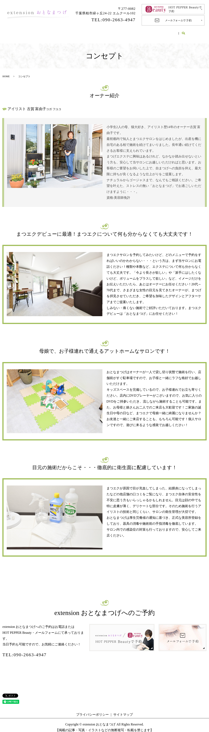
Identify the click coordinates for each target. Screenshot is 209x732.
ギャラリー (159, 32)
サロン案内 (40, 32)
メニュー (90, 32)
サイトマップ (123, 710)
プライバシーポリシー (92, 710)
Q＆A (137, 32)
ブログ (182, 32)
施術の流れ (115, 32)
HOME (17, 32)
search (196, 32)
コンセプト (66, 32)
